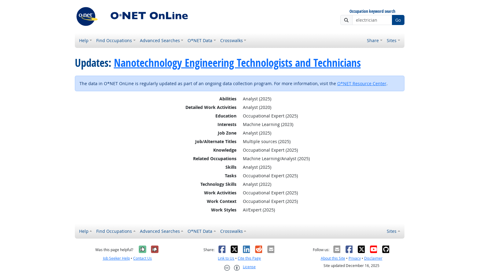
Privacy (355, 258)
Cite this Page (249, 258)
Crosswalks (231, 40)
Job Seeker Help (116, 258)
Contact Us (142, 258)
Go (398, 20)
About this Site (333, 258)
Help (84, 40)
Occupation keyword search (372, 11)
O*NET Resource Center (361, 83)
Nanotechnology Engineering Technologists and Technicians (237, 63)
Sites (392, 40)
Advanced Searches (160, 40)
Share (373, 40)
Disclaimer (373, 258)
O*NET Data (200, 40)
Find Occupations (114, 40)
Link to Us (226, 258)
